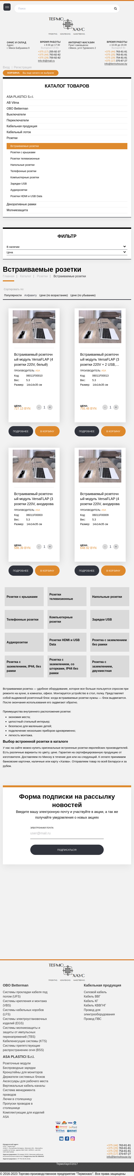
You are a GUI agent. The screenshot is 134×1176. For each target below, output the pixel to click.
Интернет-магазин (81, 42)
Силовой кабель (95, 992)
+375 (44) (49, 54)
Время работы (50, 42)
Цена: (18, 406)
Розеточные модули (17, 1063)
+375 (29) (49, 57)
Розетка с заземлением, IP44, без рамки (24, 666)
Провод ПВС (92, 1018)
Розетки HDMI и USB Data (26, 196)
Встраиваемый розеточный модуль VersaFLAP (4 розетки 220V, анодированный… (100, 499)
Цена (66, 252)
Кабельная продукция (22, 126)
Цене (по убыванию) (83, 295)
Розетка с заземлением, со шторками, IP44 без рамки (63, 666)
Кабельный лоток (19, 132)
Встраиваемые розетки (24, 146)
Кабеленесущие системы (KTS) (25, 1041)
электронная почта (41, 828)
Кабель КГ (91, 1001)
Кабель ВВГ (92, 996)
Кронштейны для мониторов (23, 1072)
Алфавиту (30, 295)
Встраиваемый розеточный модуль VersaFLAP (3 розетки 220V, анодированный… (34, 499)
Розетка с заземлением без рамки (109, 642)
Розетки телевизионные (25, 158)
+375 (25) (116, 54)
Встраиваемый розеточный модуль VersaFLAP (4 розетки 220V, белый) (33, 359)
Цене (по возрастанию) (53, 295)
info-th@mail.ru (46, 60)
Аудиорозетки (18, 189)
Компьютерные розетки (24, 177)
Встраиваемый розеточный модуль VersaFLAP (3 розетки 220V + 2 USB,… (99, 359)
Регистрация (23, 67)
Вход (6, 67)
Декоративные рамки (21, 204)
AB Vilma (13, 102)
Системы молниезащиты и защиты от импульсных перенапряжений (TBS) (21, 1032)
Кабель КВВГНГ (95, 1005)
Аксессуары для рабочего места (25, 1081)
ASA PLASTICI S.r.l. (20, 96)
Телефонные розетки (23, 171)
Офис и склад (16, 42)
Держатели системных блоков (24, 1076)
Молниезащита (17, 210)
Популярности (13, 295)
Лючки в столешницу (17, 1099)
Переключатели (18, 120)
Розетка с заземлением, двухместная (102, 666)
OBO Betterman (17, 108)
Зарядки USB (18, 183)
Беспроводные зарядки (19, 1067)
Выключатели (16, 114)
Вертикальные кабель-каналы (24, 1085)
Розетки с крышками (22, 152)
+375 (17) (49, 51)
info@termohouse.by (115, 63)
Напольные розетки (22, 164)
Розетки (12, 138)
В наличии (66, 246)
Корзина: (13, 73)
